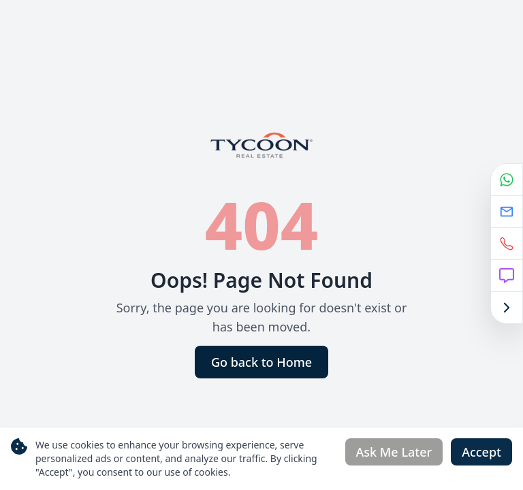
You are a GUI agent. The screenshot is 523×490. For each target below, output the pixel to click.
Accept (481, 452)
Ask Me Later (394, 452)
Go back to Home (261, 362)
